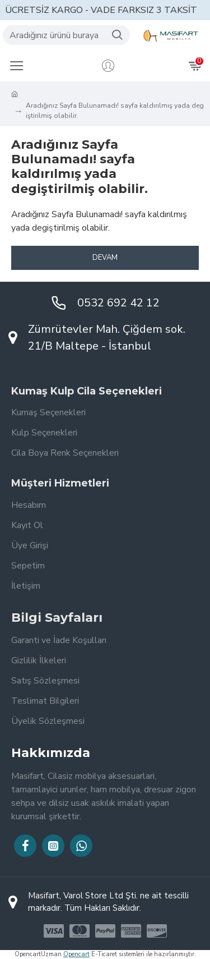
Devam (105, 258)
